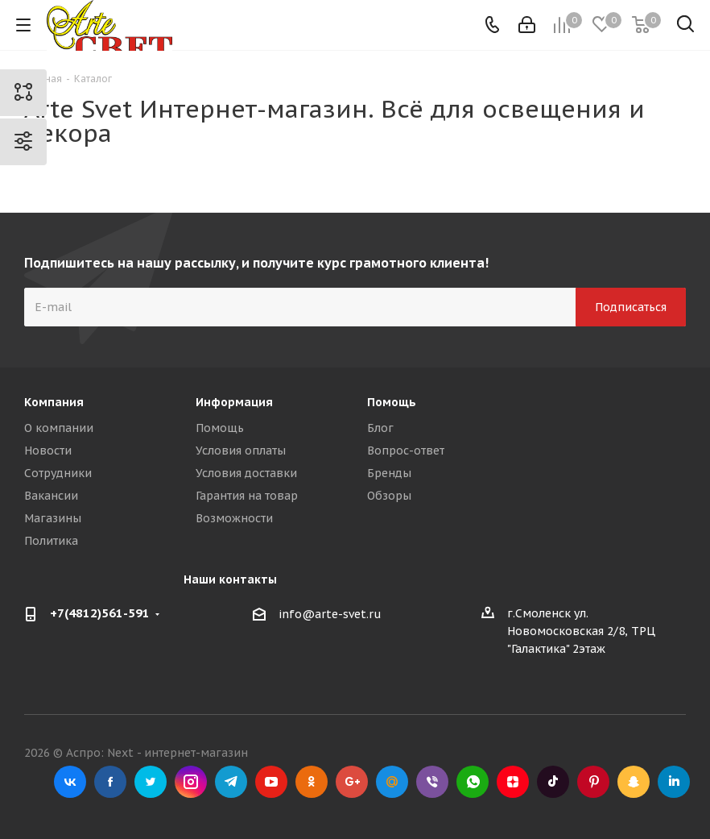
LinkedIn (674, 782)
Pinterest (593, 782)
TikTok (553, 782)
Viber (432, 782)
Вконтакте (70, 782)
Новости (48, 450)
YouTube (271, 782)
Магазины (52, 518)
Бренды (389, 473)
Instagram (191, 782)
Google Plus (352, 782)
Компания (54, 402)
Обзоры (389, 495)
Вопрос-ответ (405, 450)
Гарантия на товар (247, 495)
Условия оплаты (241, 450)
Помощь (220, 428)
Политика (51, 541)
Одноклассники (311, 782)
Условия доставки (246, 473)
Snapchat (633, 782)
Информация (234, 402)
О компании (58, 428)
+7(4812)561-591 (100, 613)
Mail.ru (392, 782)
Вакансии (51, 495)
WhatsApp (472, 782)
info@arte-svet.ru (330, 614)
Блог (380, 428)
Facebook (110, 782)
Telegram (231, 782)
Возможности (234, 518)
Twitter (150, 782)
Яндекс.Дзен (513, 782)
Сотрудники (58, 473)
